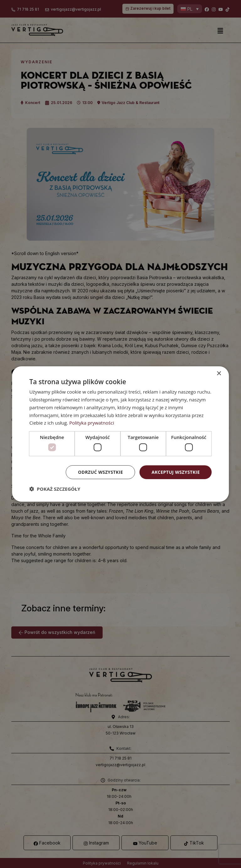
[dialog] (120, 434)
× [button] (219, 373)
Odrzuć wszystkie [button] (100, 472)
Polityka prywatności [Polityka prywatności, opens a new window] (91, 423)
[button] (54, 488)
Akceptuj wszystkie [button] (175, 472)
